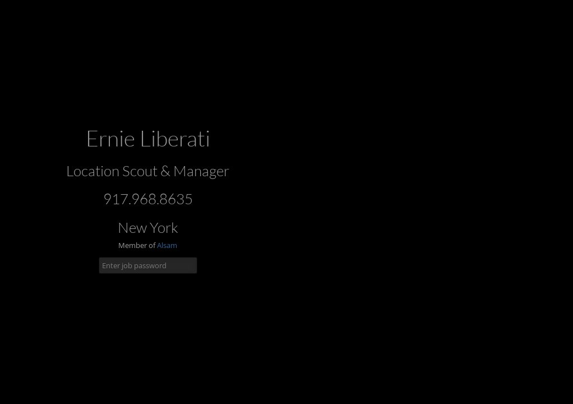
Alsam (167, 245)
